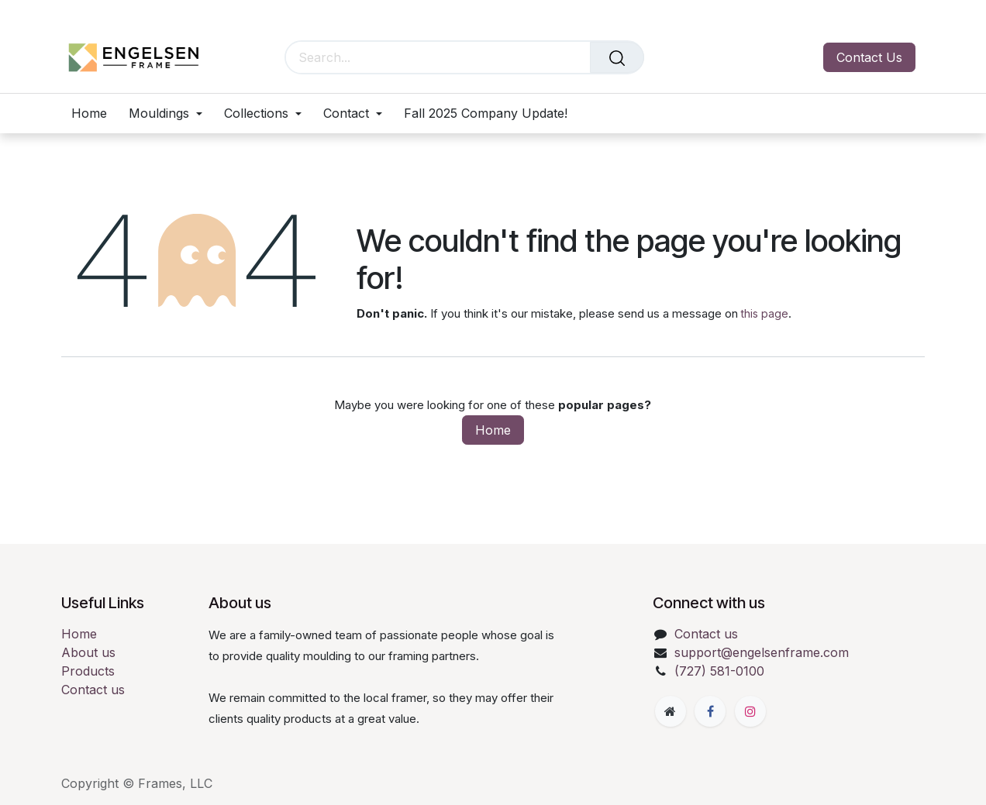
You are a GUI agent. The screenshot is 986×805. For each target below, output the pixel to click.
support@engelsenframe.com (761, 652)
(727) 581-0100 (719, 671)
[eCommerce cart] (693, 57)
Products (88, 671)
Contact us (93, 689)
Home (493, 430)
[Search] (617, 57)
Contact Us (869, 57)
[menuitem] (94, 113)
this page (764, 313)
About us (88, 652)
